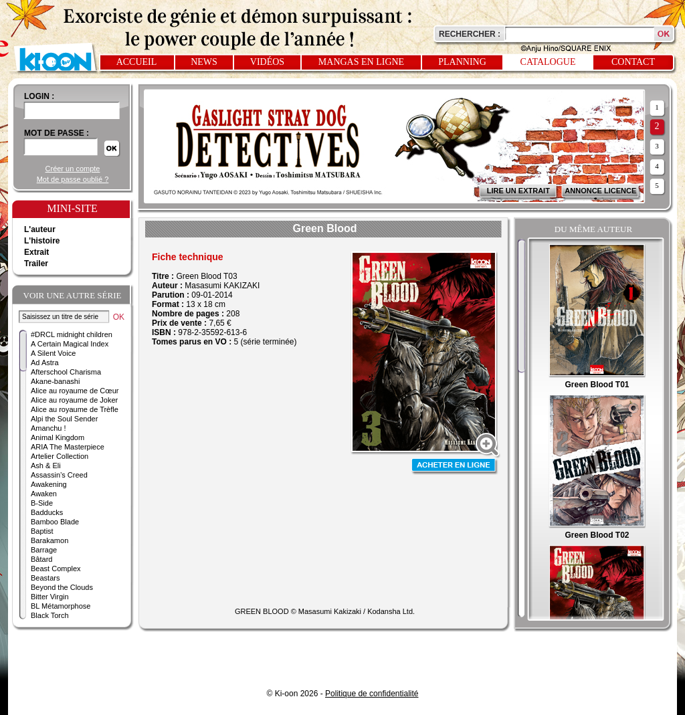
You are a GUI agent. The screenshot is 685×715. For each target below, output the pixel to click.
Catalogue (548, 62)
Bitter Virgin (50, 597)
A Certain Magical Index (69, 344)
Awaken (44, 494)
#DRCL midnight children (71, 334)
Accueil (136, 62)
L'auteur (40, 229)
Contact (633, 62)
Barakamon (49, 540)
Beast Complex (56, 569)
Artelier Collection (59, 456)
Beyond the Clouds (62, 587)
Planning (462, 62)
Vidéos (267, 62)
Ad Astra (45, 363)
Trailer (36, 263)
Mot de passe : (56, 133)
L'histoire (42, 240)
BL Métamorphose (60, 606)
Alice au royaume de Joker (74, 400)
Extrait (36, 252)
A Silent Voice (53, 353)
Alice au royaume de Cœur (74, 391)
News (204, 62)
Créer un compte (72, 169)
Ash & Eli (46, 466)
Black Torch (50, 615)
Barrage (44, 550)
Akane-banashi (55, 381)
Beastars (45, 578)
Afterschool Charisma (66, 372)
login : (39, 96)
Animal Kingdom (57, 437)
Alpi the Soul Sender (64, 419)
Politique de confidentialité (371, 693)
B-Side (42, 503)
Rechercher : (469, 34)
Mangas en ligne (361, 62)
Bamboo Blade (55, 522)
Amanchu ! (48, 428)
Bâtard (41, 559)
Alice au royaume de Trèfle (74, 409)
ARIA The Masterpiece (67, 447)
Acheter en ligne (454, 466)
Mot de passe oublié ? (73, 179)
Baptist (42, 531)
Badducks (47, 512)
